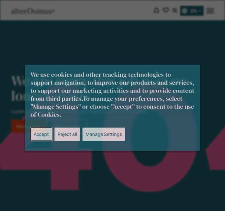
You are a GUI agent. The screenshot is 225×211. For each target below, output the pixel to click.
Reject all (69, 137)
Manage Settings (104, 137)
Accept (44, 137)
